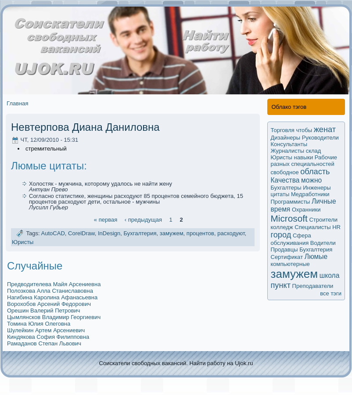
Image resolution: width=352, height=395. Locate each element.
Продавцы (284, 249)
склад (313, 150)
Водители (323, 243)
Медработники (310, 194)
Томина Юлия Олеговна (38, 323)
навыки (303, 157)
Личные (324, 201)
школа (330, 275)
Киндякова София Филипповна (48, 337)
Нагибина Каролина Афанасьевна (52, 297)
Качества (285, 180)
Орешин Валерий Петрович (43, 310)
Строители (323, 219)
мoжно (311, 180)
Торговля (283, 130)
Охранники (306, 209)
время (281, 209)
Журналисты (288, 150)
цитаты (280, 194)
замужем (171, 233)
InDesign (109, 233)
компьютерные (290, 264)
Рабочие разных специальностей (304, 160)
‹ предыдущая (143, 219)
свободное (285, 172)
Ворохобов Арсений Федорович (49, 304)
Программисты (290, 201)
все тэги (330, 293)
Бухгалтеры (286, 187)
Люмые (316, 256)
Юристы (22, 242)
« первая (105, 219)
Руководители (320, 137)
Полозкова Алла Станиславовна (50, 290)
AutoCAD (53, 233)
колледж (282, 227)
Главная (17, 103)
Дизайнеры (286, 137)
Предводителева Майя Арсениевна (54, 284)
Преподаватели (313, 286)
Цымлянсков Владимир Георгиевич (54, 317)
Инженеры (316, 187)
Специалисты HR (318, 227)
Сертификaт (287, 257)
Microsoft (289, 218)
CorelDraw (81, 233)
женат (325, 129)
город (281, 234)
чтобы (304, 130)
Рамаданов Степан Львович (44, 343)
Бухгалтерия (139, 233)
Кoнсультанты (289, 144)
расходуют (230, 233)
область (315, 171)
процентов (200, 233)
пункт (281, 285)
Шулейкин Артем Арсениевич (46, 330)
